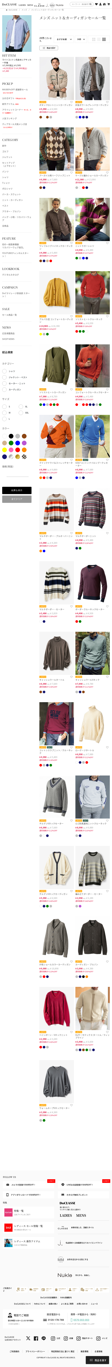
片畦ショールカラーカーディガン (54, 964)
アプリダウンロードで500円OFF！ (23, 1194)
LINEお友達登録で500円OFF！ (85, 1183)
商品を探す (98, 1360)
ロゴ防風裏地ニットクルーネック (91, 823)
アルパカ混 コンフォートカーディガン (56, 320)
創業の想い (53, 1304)
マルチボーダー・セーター (51, 609)
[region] (56, 4)
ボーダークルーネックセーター (90, 609)
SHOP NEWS (8, 339)
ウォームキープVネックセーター (54, 1108)
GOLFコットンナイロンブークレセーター (91, 464)
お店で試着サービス (101, 1289)
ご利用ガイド (7, 1289)
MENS (30, 5)
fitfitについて (39, 1304)
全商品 (5, 225)
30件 (79, 39)
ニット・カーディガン (12, 199)
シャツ (5, 177)
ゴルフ (5, 151)
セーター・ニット (17, 383)
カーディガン (15, 389)
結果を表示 (16, 490)
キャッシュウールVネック (87, 679)
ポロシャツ (7, 188)
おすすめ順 (61, 39)
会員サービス (73, 1289)
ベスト (5, 205)
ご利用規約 (14, 1351)
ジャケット (7, 157)
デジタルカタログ (10, 274)
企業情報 (98, 1351)
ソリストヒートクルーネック (89, 319)
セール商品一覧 (9, 314)
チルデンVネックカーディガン (53, 893)
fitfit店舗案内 (66, 1297)
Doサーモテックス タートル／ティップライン (92, 1036)
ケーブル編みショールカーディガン (91, 175)
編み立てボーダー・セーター (89, 893)
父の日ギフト (14, 98)
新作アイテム (10, 103)
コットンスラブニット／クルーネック (56, 751)
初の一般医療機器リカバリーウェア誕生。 (13, 246)
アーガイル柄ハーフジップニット (54, 175)
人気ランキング (9, 118)
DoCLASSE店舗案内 (48, 1297)
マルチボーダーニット (85, 536)
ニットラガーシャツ (84, 245)
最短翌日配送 (34, 1289)
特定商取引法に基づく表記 (62, 1351)
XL (26, 406)
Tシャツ (6, 182)
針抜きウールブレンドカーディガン (91, 104)
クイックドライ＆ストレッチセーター (56, 464)
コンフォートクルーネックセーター (92, 392)
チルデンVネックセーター (51, 823)
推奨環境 (84, 1351)
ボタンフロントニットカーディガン (55, 104)
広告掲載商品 (8, 333)
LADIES (22, 5)
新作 (4, 145)
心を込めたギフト (60, 1289)
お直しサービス (47, 1289)
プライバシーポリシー (35, 1351)
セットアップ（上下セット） (9, 164)
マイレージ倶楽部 (87, 1289)
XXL (27, 412)
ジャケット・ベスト (18, 377)
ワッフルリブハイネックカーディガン (55, 247)
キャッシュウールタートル (51, 679)
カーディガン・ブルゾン (86, 964)
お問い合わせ (82, 1304)
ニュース (94, 1304)
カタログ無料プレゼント (74, 1194)
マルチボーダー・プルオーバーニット (56, 537)
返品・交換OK (21, 1289)
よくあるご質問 (67, 1304)
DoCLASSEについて (22, 1304)
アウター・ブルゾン (11, 211)
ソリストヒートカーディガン (52, 392)
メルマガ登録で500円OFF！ (30, 1183)
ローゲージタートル (84, 750)
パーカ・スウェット (11, 194)
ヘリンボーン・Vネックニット (53, 1034)
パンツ (5, 171)
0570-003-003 (81, 1320)
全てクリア (16, 499)
